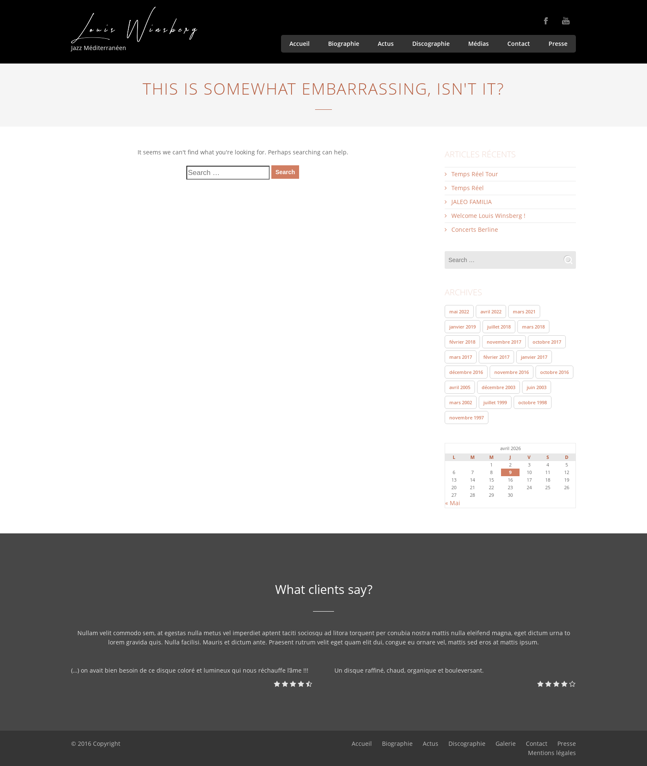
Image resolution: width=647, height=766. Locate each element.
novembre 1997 (466, 417)
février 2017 (496, 357)
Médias (478, 44)
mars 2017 (460, 357)
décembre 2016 (466, 372)
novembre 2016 (511, 372)
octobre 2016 (554, 372)
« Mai (452, 503)
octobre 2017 (547, 342)
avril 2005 (459, 387)
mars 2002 (460, 402)
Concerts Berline (474, 229)
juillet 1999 (495, 402)
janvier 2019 (462, 326)
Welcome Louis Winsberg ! (488, 216)
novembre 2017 (504, 342)
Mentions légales (552, 753)
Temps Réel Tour (474, 174)
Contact (518, 44)
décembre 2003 (498, 387)
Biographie (343, 44)
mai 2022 (459, 311)
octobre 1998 (532, 402)
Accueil (299, 44)
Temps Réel (467, 188)
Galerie (506, 743)
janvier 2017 (534, 357)
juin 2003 (536, 387)
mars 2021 (524, 311)
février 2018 (462, 342)
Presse (558, 44)
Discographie (431, 44)
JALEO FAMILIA (471, 202)
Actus (386, 44)
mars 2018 (533, 326)
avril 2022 (490, 311)
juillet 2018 (499, 326)
